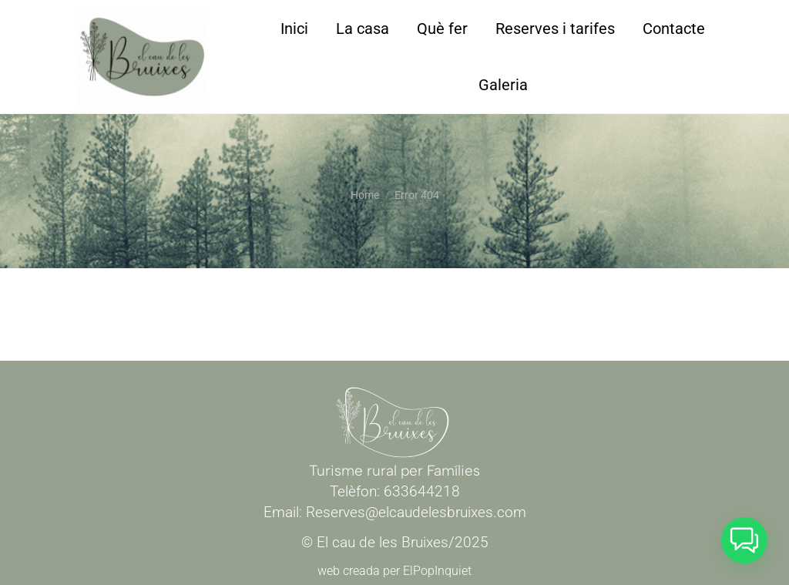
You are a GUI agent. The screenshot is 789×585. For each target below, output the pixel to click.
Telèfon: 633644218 (395, 491)
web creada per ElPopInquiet (394, 570)
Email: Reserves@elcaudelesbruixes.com (395, 512)
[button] (744, 540)
